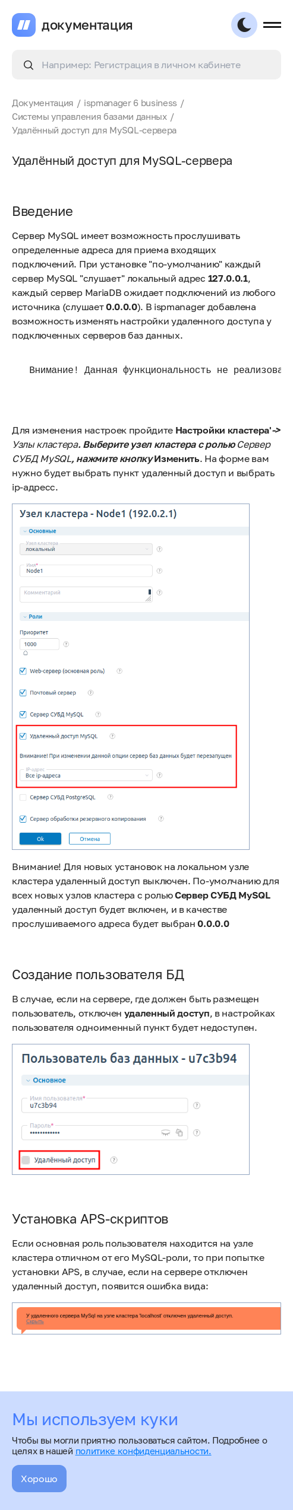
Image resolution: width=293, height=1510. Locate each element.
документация (87, 24)
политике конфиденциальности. (143, 1450)
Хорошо (39, 1478)
